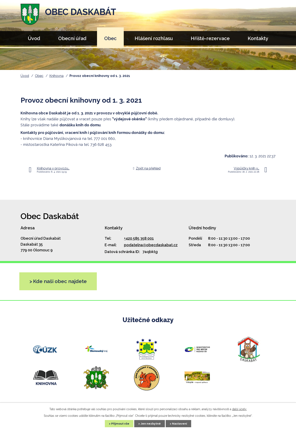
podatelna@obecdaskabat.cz (151, 245)
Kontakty (258, 38)
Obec (110, 38)
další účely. (239, 409)
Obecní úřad (72, 38)
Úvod (34, 38)
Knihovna (56, 76)
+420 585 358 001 (139, 238)
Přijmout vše (120, 423)
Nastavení (179, 423)
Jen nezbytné (151, 423)
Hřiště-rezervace (210, 38)
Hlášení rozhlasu (154, 38)
